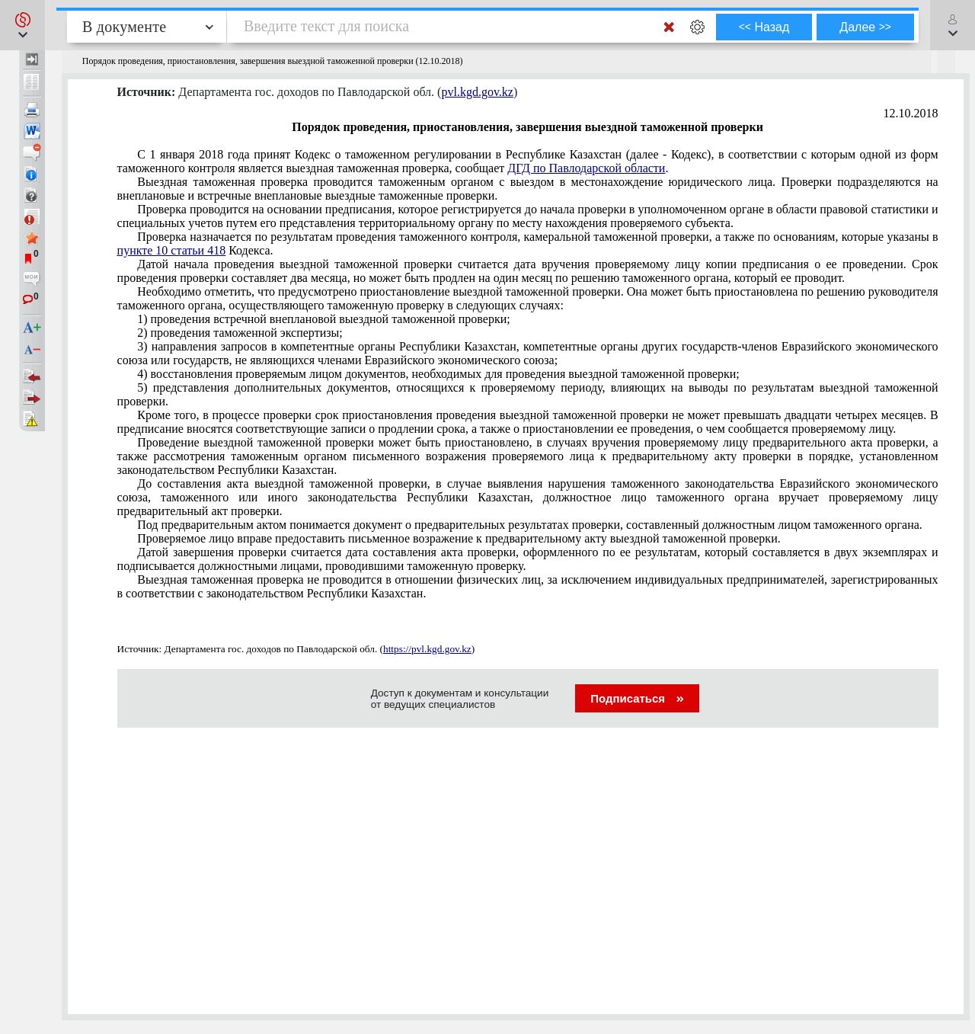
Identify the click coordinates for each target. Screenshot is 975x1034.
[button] (22, 25)
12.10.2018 (911, 113)
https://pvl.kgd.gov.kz (427, 649)
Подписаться (637, 698)
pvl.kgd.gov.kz (477, 91)
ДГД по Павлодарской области (586, 168)
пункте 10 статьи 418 (171, 250)
